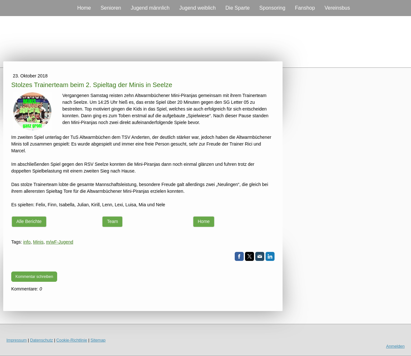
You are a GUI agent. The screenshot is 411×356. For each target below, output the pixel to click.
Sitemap (98, 340)
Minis (38, 242)
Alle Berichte (29, 221)
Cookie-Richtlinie (71, 340)
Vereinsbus (337, 8)
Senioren (111, 8)
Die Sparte (237, 8)
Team (112, 221)
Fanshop (305, 8)
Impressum (16, 340)
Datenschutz (41, 340)
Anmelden (395, 346)
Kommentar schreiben (34, 276)
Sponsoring (272, 8)
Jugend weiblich (197, 8)
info (27, 242)
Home (84, 8)
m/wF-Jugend (59, 242)
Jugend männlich (150, 8)
